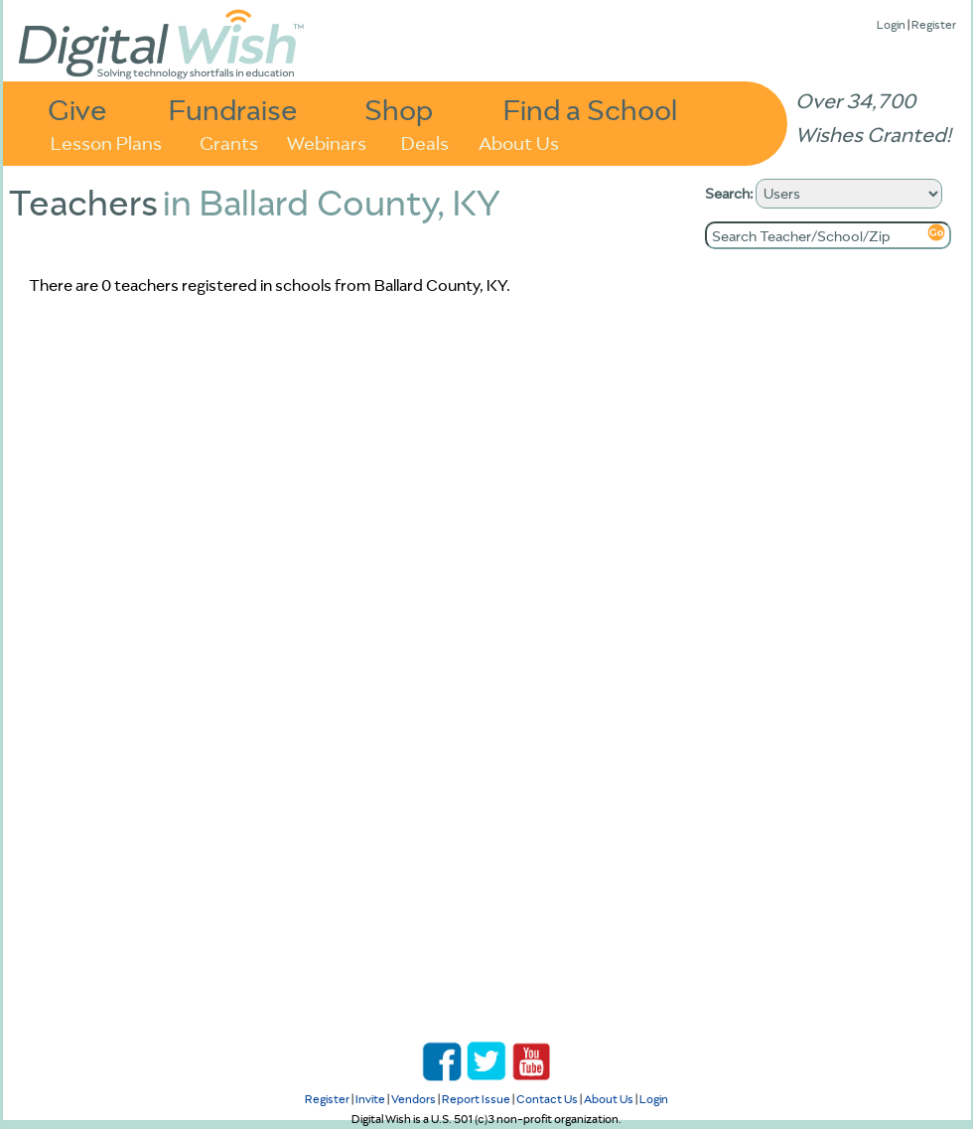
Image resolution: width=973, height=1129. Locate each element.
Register (933, 24)
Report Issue (476, 1098)
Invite (370, 1098)
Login (891, 24)
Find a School (590, 108)
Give (77, 108)
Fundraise (233, 108)
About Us (519, 141)
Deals (425, 141)
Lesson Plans (106, 141)
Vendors (413, 1098)
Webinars (326, 141)
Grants (229, 141)
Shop (398, 108)
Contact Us (547, 1098)
